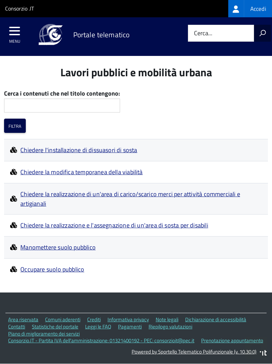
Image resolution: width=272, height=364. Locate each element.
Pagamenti (130, 326)
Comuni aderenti (62, 319)
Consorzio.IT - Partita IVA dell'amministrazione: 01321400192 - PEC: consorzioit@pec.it (101, 340)
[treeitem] (250, 8)
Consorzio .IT (19, 8)
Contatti (16, 326)
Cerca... (203, 33)
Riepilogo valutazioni (170, 326)
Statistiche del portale (55, 326)
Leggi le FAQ (98, 326)
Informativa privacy (128, 319)
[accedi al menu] (14, 33)
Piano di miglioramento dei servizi (44, 334)
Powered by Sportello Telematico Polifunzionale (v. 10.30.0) (194, 352)
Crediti (94, 319)
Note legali (167, 319)
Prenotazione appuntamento (232, 340)
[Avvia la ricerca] (262, 33)
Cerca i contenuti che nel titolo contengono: (62, 93)
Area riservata (23, 319)
